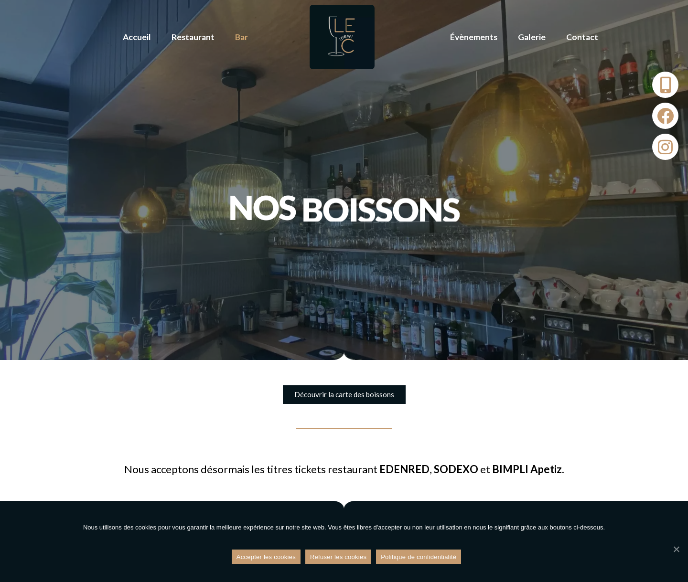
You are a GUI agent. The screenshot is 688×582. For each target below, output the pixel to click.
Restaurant (193, 37)
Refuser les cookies (338, 557)
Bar (241, 37)
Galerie (532, 37)
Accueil (137, 37)
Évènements (473, 37)
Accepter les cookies (266, 557)
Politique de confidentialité (418, 557)
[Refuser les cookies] (676, 549)
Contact (582, 37)
